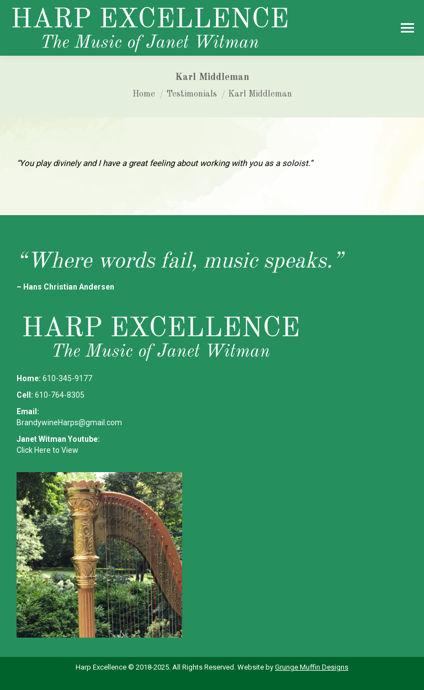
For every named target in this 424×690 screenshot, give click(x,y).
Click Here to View (47, 450)
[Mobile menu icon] (407, 28)
